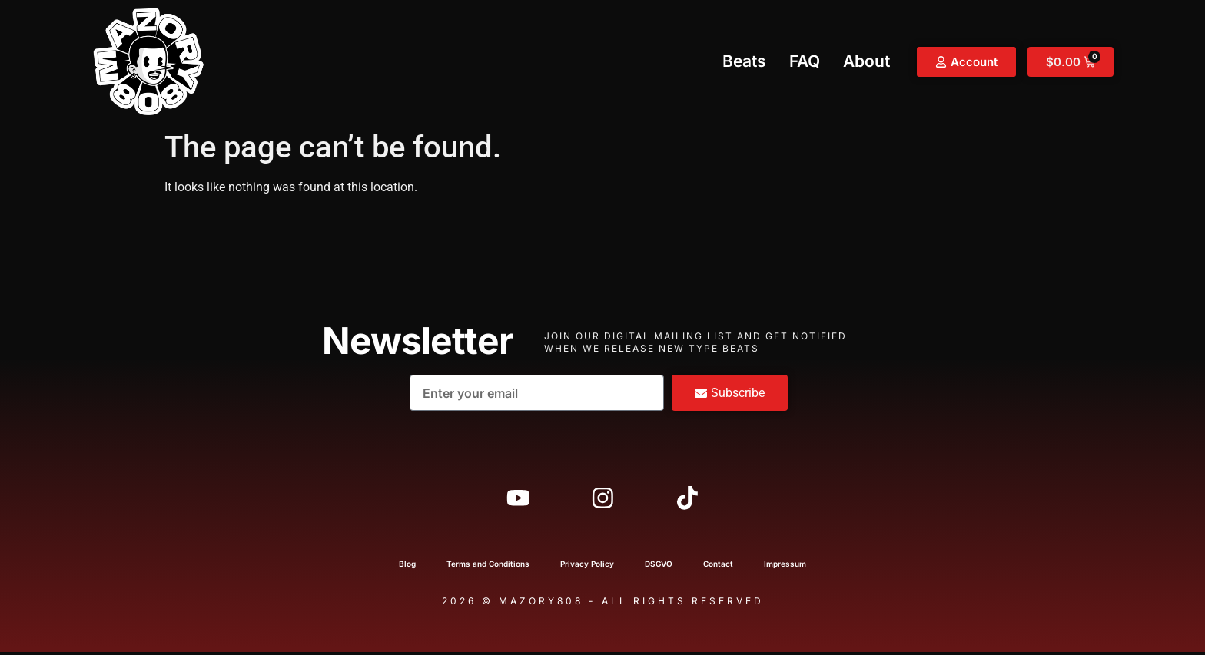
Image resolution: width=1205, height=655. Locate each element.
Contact (718, 566)
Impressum (785, 566)
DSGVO (658, 566)
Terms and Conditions (487, 566)
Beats (744, 61)
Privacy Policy (587, 566)
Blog (407, 566)
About (866, 61)
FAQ (804, 61)
